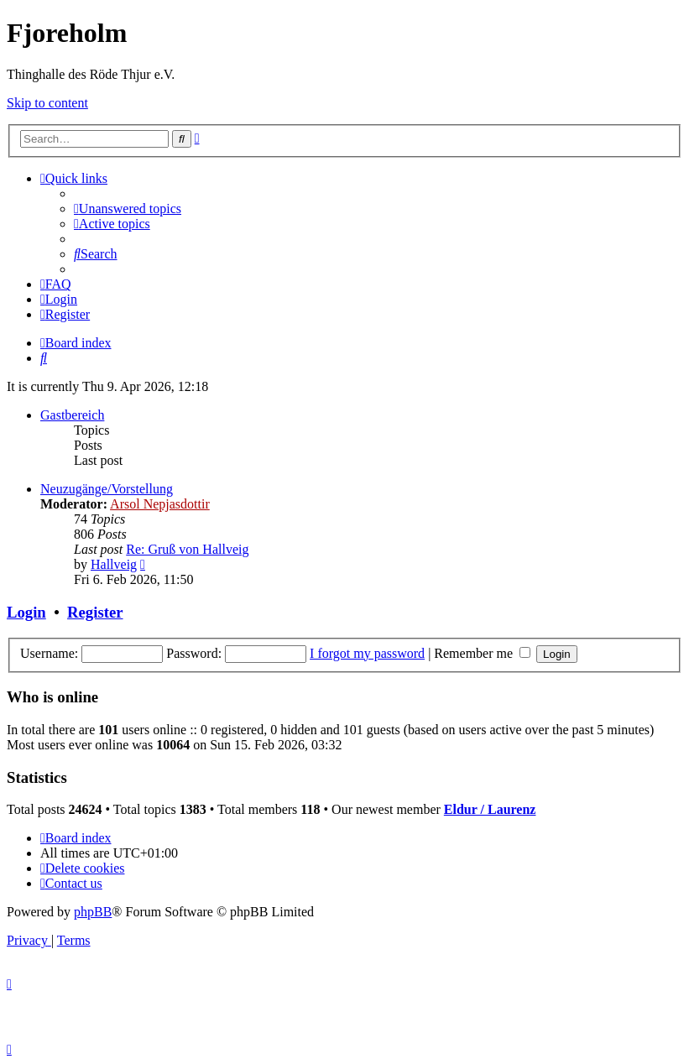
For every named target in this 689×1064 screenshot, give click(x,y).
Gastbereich (72, 415)
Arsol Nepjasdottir (160, 504)
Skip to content (47, 103)
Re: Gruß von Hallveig (187, 549)
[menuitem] (127, 208)
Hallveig (114, 564)
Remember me (482, 653)
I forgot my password (367, 653)
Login (26, 612)
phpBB (93, 912)
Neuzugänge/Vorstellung (106, 489)
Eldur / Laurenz (490, 809)
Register (95, 612)
